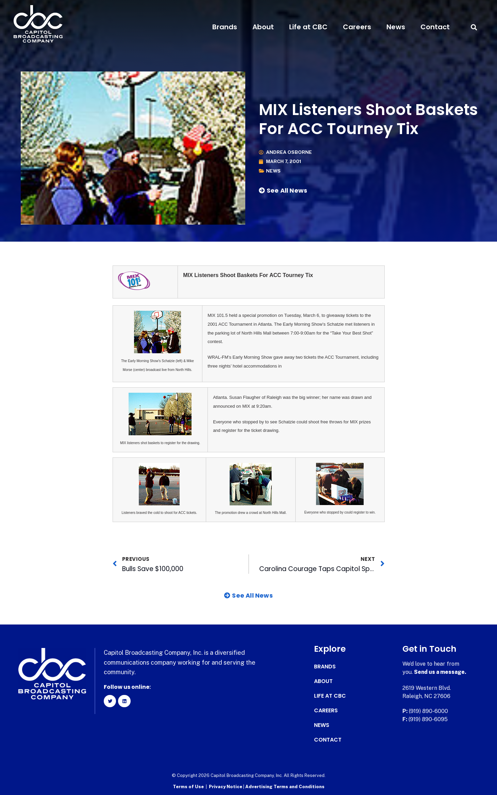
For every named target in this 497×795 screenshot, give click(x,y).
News (395, 27)
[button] (474, 27)
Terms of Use (188, 786)
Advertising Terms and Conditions (285, 786)
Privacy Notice (226, 786)
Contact (435, 27)
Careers (357, 27)
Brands (224, 27)
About (263, 27)
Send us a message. (440, 672)
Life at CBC (308, 27)
